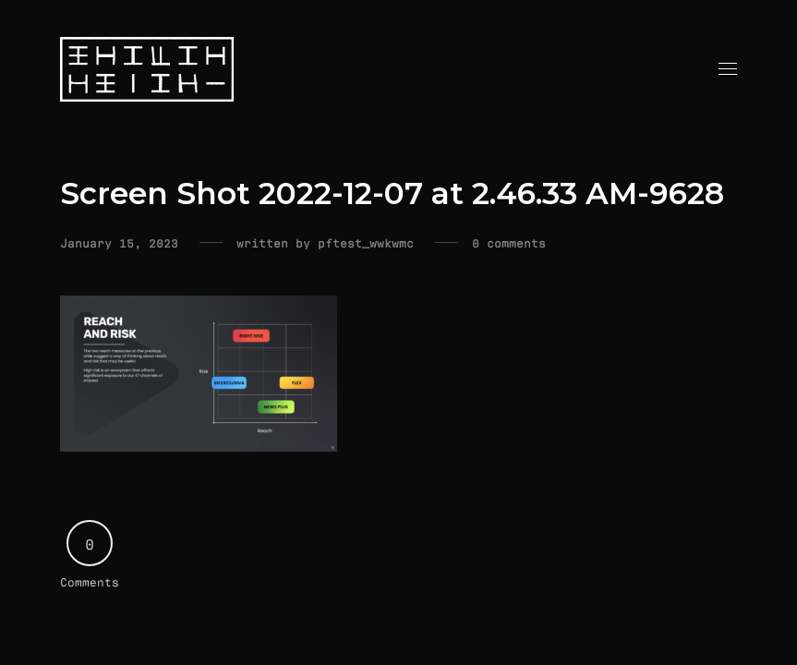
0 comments (509, 243)
